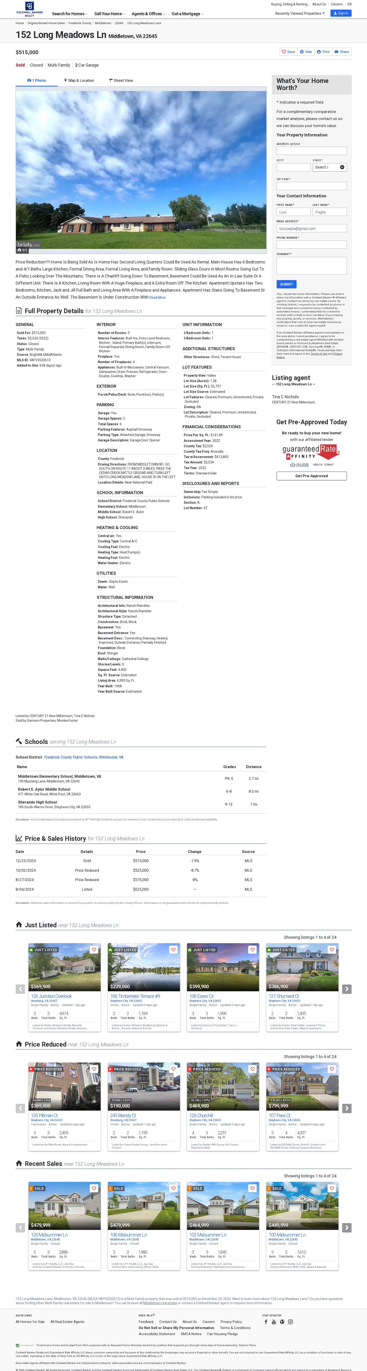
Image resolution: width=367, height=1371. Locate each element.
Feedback (146, 1322)
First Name (285, 205)
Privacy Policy (231, 1322)
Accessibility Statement (157, 1334)
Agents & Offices (148, 13)
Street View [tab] (121, 80)
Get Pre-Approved (311, 476)
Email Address (288, 221)
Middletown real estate (160, 1303)
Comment (284, 254)
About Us (319, 4)
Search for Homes (70, 13)
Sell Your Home (109, 13)
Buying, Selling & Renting (289, 4)
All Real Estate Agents (67, 1322)
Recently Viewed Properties (300, 13)
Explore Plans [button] (247, 1345)
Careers (337, 4)
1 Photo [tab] (36, 80)
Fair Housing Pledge (222, 1334)
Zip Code (284, 179)
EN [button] (350, 4)
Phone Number (288, 237)
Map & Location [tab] (79, 80)
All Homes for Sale (30, 1322)
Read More (158, 297)
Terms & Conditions (235, 1328)
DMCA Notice (191, 1334)
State (318, 160)
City (280, 160)
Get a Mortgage (187, 13)
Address (288, 144)
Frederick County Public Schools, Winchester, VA (83, 757)
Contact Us (168, 1322)
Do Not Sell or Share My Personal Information (176, 1328)
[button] (341, 13)
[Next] (347, 989)
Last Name (321, 205)
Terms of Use (319, 353)
